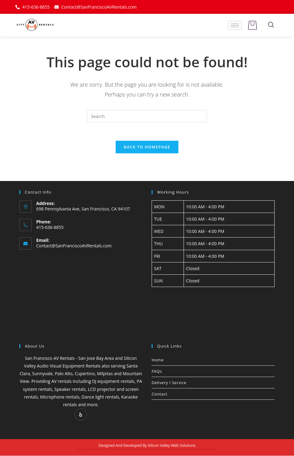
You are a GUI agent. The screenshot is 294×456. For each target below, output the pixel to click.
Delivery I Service (169, 382)
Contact (159, 394)
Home (158, 360)
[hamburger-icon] (235, 25)
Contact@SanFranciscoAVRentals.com (74, 246)
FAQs (157, 371)
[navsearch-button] (271, 25)
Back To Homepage (147, 147)
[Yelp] (81, 415)
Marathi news (138, 449)
